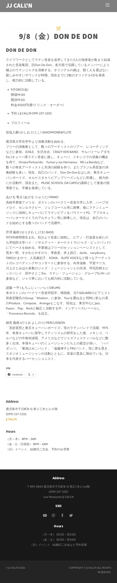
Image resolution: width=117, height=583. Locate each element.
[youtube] (44, 515)
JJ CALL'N (11, 419)
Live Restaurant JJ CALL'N (58, 497)
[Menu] (107, 5)
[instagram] (53, 515)
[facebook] (62, 515)
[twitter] (71, 515)
